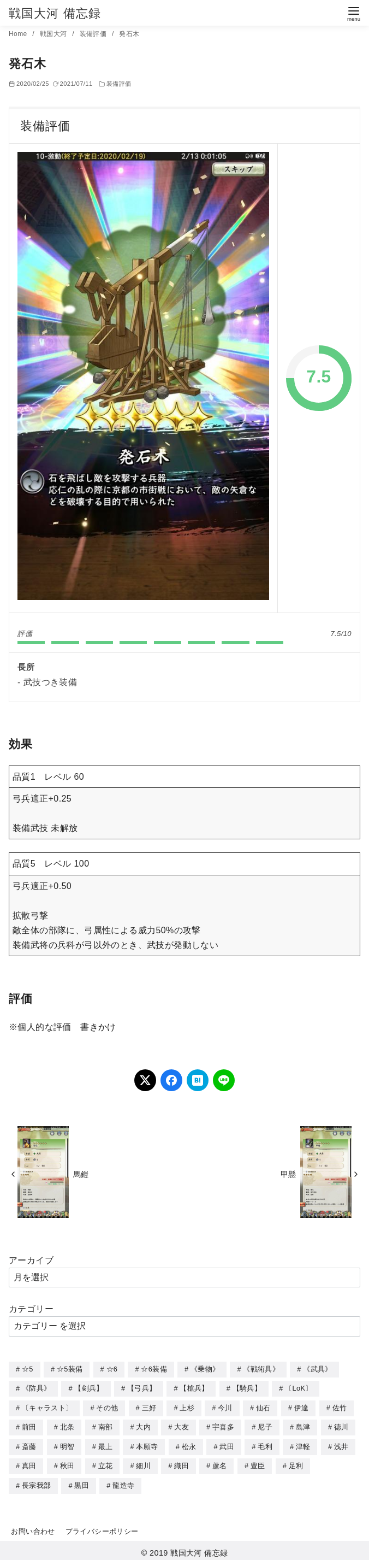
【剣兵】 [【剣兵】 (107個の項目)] (88, 1388)
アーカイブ (31, 1260)
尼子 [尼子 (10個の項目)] (265, 1425)
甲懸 (288, 1174)
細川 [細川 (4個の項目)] (143, 1463)
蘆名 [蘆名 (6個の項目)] (219, 1463)
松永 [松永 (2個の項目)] (189, 1444)
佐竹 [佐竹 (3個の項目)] (339, 1407)
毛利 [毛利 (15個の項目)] (265, 1444)
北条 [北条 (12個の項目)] (67, 1425)
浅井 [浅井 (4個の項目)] (341, 1444)
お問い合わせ (33, 1527)
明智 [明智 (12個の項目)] (67, 1444)
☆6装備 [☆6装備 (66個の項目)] (153, 1369)
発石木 (129, 34)
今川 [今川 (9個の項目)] (225, 1407)
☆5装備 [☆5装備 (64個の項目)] (69, 1369)
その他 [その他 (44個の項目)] (107, 1407)
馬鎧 (81, 1174)
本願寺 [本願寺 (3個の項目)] (147, 1444)
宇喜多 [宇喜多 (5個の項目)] (223, 1425)
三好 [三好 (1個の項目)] (149, 1407)
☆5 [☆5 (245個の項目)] (27, 1369)
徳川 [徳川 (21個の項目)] (341, 1425)
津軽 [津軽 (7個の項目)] (303, 1444)
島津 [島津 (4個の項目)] (303, 1425)
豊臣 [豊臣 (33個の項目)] (258, 1463)
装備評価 (94, 34)
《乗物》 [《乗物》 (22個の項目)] (205, 1369)
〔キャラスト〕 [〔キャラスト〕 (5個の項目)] (47, 1407)
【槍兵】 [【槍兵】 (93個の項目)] (194, 1388)
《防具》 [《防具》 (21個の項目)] (36, 1388)
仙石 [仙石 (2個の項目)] (263, 1407)
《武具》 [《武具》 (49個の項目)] (317, 1369)
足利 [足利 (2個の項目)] (296, 1463)
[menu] (353, 13)
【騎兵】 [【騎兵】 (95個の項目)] (247, 1388)
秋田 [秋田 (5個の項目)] (67, 1463)
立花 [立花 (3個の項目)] (105, 1463)
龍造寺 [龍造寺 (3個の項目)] (123, 1482)
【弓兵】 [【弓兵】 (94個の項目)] (141, 1388)
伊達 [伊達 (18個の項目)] (301, 1407)
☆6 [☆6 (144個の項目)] (112, 1369)
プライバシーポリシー (102, 1527)
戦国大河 (54, 34)
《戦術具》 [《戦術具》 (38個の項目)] (261, 1369)
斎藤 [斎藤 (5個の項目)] (29, 1444)
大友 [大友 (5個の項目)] (181, 1425)
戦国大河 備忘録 (55, 13)
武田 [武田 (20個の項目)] (226, 1444)
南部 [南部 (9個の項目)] (105, 1425)
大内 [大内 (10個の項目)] (143, 1425)
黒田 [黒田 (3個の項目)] (81, 1482)
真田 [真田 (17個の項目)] (29, 1463)
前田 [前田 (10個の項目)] (29, 1425)
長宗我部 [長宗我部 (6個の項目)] (36, 1482)
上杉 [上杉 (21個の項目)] (187, 1407)
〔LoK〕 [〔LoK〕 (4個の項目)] (298, 1388)
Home (19, 34)
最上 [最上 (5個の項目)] (105, 1444)
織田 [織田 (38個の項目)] (181, 1463)
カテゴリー (31, 1309)
